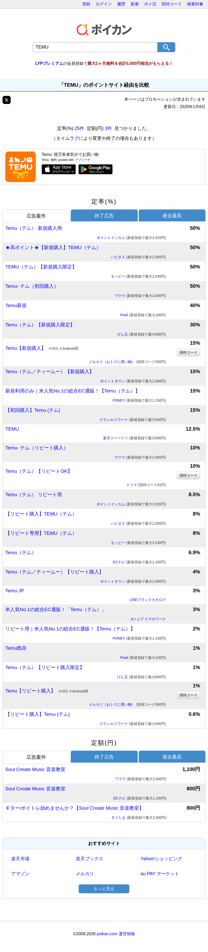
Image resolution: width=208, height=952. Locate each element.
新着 (135, 4)
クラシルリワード (132, 420)
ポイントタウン (133, 381)
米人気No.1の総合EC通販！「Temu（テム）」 (55, 609)
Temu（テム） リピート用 (33, 494)
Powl (143, 315)
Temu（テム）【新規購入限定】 (40, 324)
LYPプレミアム (49, 63)
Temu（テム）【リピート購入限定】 (44, 667)
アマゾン (20, 873)
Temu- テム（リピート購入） (36, 447)
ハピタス (138, 257)
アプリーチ (82, 160)
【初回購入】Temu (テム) (32, 410)
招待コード (172, 4)
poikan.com (107, 934)
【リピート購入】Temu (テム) (37, 714)
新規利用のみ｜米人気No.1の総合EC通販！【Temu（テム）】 (72, 391)
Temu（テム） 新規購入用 (33, 228)
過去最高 (172, 215)
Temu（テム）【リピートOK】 (38, 471)
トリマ (146, 485)
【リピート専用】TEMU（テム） (41, 533)
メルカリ (85, 873)
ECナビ (139, 562)
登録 (86, 4)
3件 (108, 128)
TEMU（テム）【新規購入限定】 (41, 266)
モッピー (138, 276)
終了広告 (104, 215)
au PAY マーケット (160, 873)
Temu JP (14, 590)
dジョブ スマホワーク (148, 619)
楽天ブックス (89, 858)
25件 (79, 128)
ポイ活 (150, 4)
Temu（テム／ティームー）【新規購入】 (49, 371)
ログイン (104, 4)
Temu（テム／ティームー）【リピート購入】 (54, 572)
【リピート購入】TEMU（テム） (41, 514)
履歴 (121, 4)
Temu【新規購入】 (41, 348)
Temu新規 (16, 305)
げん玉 (141, 334)
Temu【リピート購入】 (46, 691)
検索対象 (195, 4)
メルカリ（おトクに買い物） (127, 362)
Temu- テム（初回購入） (32, 286)
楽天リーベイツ (134, 438)
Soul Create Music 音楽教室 (35, 769)
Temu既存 (16, 648)
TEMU (12, 429)
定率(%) (104, 201)
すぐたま (138, 817)
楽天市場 (20, 858)
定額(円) (104, 742)
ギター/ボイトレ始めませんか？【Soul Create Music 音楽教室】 (74, 808)
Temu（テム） (20, 552)
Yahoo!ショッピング (161, 858)
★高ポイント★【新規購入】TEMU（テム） (53, 247)
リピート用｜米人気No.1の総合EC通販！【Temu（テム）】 (70, 628)
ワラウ (140, 296)
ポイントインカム (131, 238)
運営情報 (127, 934)
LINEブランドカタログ (148, 600)
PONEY (139, 400)
